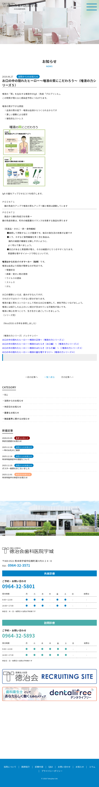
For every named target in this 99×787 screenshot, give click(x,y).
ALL (6, 394)
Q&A (50, 766)
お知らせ (80, 766)
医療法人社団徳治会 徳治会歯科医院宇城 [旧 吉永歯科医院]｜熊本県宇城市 (19, 5)
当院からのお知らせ (13, 400)
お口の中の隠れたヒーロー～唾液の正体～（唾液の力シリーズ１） (33, 339)
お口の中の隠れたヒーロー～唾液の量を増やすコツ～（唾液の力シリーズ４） (39, 352)
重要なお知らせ (11, 412)
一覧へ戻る (49, 377)
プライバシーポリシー (52, 770)
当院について (10, 766)
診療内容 (39, 766)
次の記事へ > (67, 377)
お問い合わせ (64, 766)
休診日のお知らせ (12, 406)
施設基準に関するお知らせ (17, 418)
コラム (92, 766)
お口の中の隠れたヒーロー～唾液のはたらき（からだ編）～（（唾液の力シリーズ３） (42, 347)
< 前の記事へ (32, 377)
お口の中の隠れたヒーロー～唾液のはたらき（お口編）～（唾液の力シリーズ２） (41, 343)
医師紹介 (25, 766)
